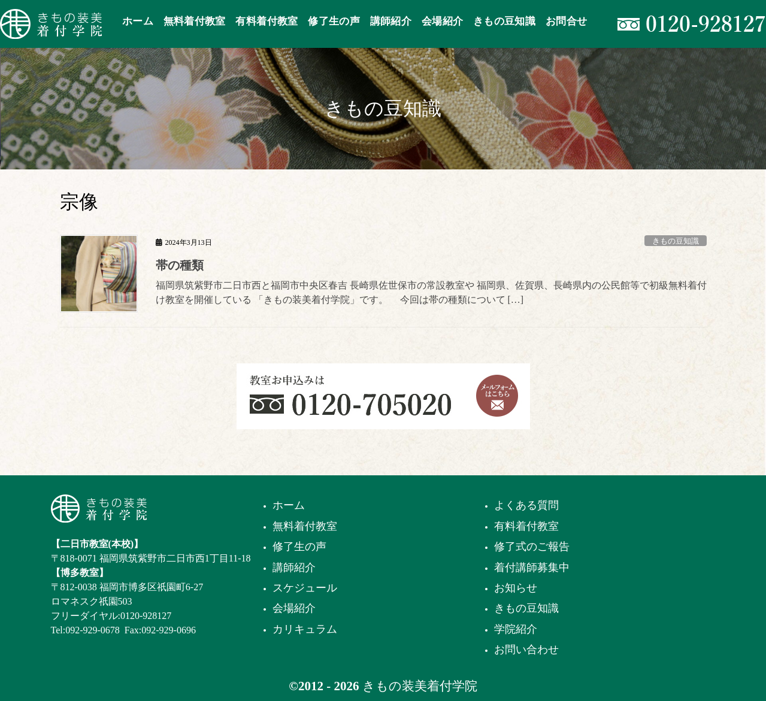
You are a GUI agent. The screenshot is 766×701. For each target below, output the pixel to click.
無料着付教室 (305, 526)
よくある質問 (526, 505)
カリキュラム (305, 629)
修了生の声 (299, 547)
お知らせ (515, 588)
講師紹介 (294, 567)
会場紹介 (294, 608)
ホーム (289, 505)
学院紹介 (515, 629)
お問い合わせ (526, 650)
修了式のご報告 (532, 547)
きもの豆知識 (675, 241)
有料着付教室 (526, 526)
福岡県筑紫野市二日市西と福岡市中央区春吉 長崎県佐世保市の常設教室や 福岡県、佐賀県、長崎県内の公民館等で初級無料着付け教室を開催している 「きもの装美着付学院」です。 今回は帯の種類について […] (431, 292)
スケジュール (305, 588)
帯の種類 (180, 265)
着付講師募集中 (532, 567)
